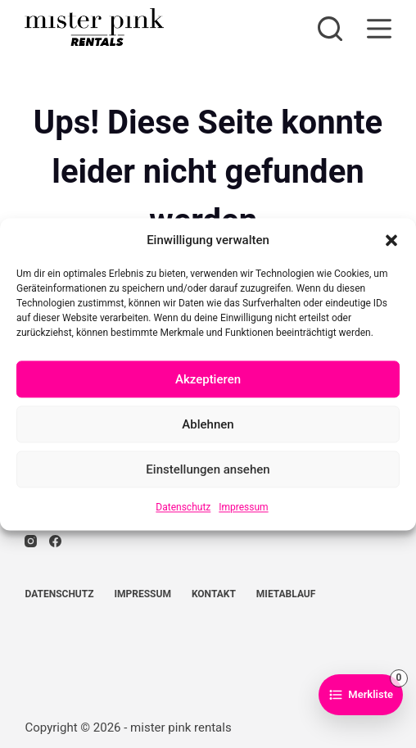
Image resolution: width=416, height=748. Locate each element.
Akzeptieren (208, 379)
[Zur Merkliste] (361, 694)
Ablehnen (207, 424)
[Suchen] (330, 28)
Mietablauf (285, 594)
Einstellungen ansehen (207, 469)
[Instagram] (31, 541)
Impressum (243, 508)
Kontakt (214, 594)
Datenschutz (183, 508)
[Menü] (379, 28)
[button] (391, 240)
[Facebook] (55, 541)
